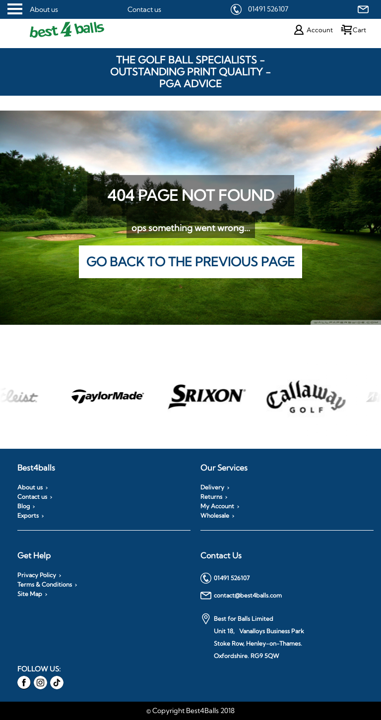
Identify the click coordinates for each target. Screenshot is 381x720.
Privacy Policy (36, 575)
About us (44, 9)
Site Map (29, 594)
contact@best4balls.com (241, 595)
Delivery (212, 487)
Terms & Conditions (44, 584)
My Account (217, 506)
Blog (23, 506)
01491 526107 (268, 8)
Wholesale (214, 515)
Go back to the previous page (190, 261)
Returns (211, 496)
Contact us (144, 9)
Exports (28, 515)
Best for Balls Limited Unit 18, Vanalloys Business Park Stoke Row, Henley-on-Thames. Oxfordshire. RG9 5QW (252, 636)
